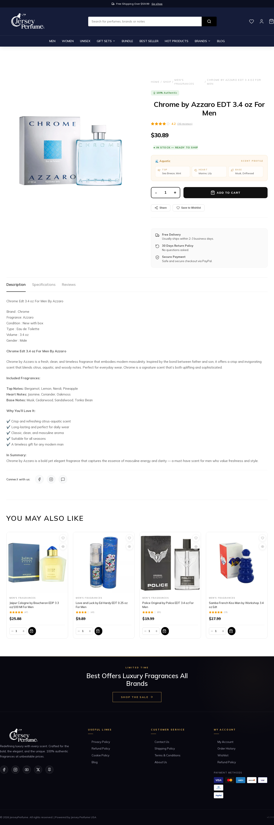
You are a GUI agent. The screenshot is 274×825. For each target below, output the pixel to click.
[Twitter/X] (38, 770)
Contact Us (162, 742)
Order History (226, 748)
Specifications (43, 284)
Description (16, 284)
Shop (167, 81)
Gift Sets (106, 41)
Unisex (85, 41)
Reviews (69, 284)
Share (161, 208)
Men (52, 41)
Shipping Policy (165, 748)
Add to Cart (226, 192)
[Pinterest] (49, 770)
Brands (203, 41)
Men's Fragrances (184, 81)
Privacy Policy (101, 742)
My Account (225, 742)
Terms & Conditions (167, 755)
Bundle (127, 41)
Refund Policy (101, 748)
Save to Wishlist (188, 208)
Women (68, 41)
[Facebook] (4, 770)
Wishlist (222, 755)
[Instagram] (15, 770)
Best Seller (149, 41)
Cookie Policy (100, 755)
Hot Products (176, 41)
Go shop (157, 3)
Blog (221, 41)
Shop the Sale (137, 697)
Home (155, 81)
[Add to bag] (46, 631)
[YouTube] (27, 770)
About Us (161, 762)
